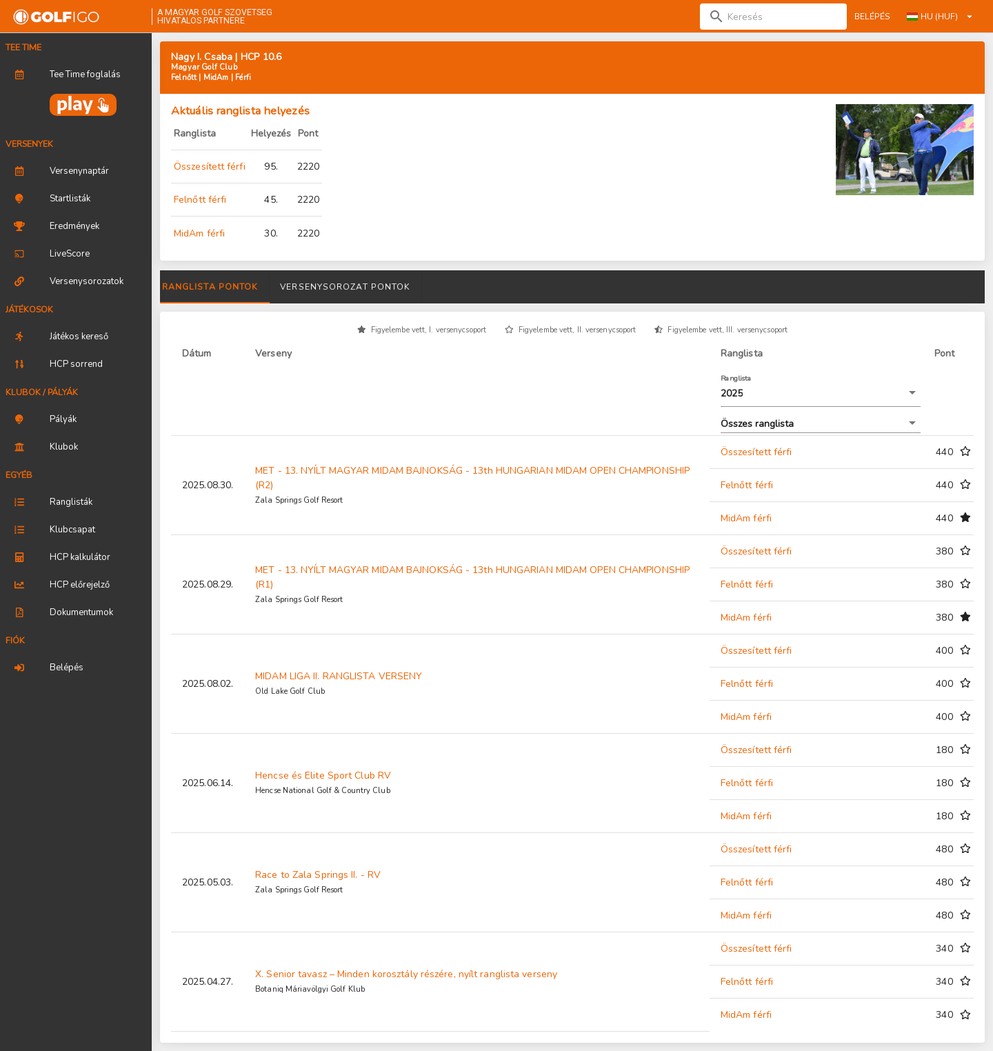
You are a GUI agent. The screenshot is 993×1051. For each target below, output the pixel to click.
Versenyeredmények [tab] (223, 286)
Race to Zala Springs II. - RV (318, 874)
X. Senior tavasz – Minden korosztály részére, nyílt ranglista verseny (406, 974)
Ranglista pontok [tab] (408, 286)
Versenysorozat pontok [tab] (543, 286)
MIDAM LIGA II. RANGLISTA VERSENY (338, 676)
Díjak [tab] (317, 286)
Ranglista (736, 378)
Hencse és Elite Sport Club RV (323, 775)
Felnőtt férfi (200, 199)
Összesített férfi (209, 166)
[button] (821, 393)
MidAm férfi (199, 233)
